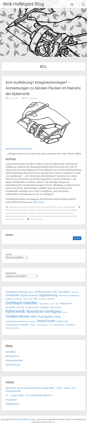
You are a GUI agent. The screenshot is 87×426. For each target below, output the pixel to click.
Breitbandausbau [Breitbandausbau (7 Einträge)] (42, 292)
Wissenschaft (69, 207)
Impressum (11, 399)
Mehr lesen (40, 202)
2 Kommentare (36, 219)
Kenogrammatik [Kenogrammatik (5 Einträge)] (31, 307)
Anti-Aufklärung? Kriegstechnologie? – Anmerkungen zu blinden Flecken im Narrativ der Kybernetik (43, 88)
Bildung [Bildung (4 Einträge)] (31, 292)
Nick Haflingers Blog (23, 4)
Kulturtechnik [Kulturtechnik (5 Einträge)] (55, 307)
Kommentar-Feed (14, 360)
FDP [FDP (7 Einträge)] (36, 298)
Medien (37, 207)
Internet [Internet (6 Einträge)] (20, 307)
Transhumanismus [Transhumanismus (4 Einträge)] (42, 325)
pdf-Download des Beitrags (19, 148)
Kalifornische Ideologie (16, 213)
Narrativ (61, 216)
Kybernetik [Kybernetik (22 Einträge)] (15, 311)
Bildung (13, 210)
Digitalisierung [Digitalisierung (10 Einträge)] (48, 295)
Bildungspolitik (16, 207)
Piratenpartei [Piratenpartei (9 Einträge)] (45, 316)
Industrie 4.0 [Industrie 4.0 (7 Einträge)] (66, 303)
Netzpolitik (46, 207)
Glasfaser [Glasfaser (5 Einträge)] (51, 299)
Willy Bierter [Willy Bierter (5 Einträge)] (70, 325)
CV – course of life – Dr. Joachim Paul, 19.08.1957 (29, 395)
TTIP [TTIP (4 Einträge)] (51, 325)
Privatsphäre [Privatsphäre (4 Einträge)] (32, 321)
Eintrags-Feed (12, 356)
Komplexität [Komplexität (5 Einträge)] (44, 307)
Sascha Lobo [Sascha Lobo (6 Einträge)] (62, 321)
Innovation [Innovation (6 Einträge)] (11, 307)
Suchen (9, 235)
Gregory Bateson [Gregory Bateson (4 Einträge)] (44, 304)
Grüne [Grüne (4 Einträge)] (52, 304)
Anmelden (11, 352)
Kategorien (11, 273)
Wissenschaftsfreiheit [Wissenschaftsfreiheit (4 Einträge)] (12, 328)
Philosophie (57, 207)
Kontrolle (31, 213)
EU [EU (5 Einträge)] (24, 299)
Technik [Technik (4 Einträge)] (32, 325)
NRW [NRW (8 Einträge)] (33, 316)
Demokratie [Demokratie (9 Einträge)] (12, 295)
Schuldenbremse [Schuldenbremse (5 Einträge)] (12, 325)
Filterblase (72, 210)
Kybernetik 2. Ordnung (26, 216)
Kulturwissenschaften (63, 213)
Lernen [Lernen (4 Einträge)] (65, 312)
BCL (7, 210)
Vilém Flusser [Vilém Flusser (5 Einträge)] (59, 325)
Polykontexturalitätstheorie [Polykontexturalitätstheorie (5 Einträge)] (16, 321)
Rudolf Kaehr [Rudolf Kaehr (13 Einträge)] (46, 321)
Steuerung (19, 219)
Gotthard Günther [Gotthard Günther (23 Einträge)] (22, 303)
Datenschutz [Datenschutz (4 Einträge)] (75, 292)
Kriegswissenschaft (44, 213)
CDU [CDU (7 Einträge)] (55, 292)
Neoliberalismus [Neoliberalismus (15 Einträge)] (18, 316)
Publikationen (12, 404)
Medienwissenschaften (47, 216)
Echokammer (61, 210)
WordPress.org (13, 364)
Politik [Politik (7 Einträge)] (57, 316)
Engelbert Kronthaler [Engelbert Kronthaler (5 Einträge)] (14, 299)
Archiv (9, 254)
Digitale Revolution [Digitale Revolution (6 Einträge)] (29, 295)
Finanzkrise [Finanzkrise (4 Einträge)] (42, 299)
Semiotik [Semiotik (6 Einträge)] (24, 325)
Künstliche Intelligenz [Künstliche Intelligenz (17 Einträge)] (44, 311)
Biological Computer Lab (29, 210)
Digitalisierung (47, 210)
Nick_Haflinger (31, 98)
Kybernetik (28, 207)
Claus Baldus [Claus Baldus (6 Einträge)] (64, 292)
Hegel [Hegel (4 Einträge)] (57, 304)
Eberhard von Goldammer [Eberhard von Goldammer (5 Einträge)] (69, 295)
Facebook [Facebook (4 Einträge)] (29, 299)
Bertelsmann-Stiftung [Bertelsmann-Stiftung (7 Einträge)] (16, 292)
